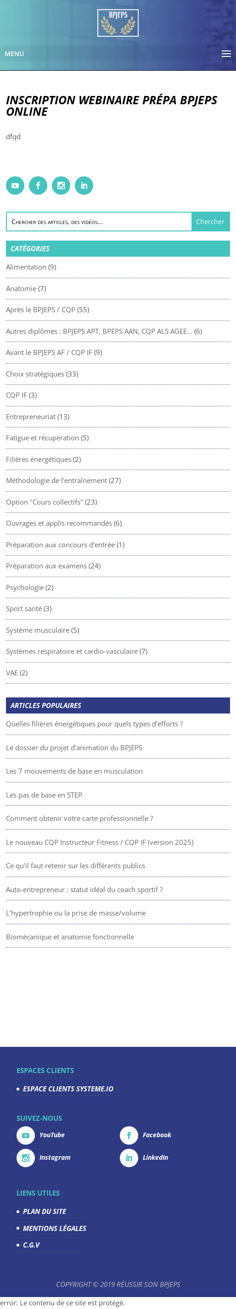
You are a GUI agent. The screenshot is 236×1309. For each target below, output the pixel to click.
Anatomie (61, 288)
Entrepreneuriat (71, 416)
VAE (52, 672)
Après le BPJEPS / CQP (80, 309)
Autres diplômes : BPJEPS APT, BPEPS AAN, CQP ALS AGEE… (139, 331)
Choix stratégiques (75, 373)
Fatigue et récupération (82, 437)
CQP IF (56, 394)
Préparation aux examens (86, 565)
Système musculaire (77, 630)
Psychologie (65, 587)
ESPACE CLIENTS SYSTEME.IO (68, 1088)
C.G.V (31, 1244)
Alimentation (66, 266)
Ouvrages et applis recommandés (99, 523)
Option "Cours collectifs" (84, 501)
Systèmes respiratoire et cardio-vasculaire (112, 651)
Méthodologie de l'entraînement (96, 480)
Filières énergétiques (78, 459)
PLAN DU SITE (44, 1211)
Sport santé (64, 608)
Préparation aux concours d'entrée (100, 544)
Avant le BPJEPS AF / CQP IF (89, 352)
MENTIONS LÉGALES (54, 1228)
